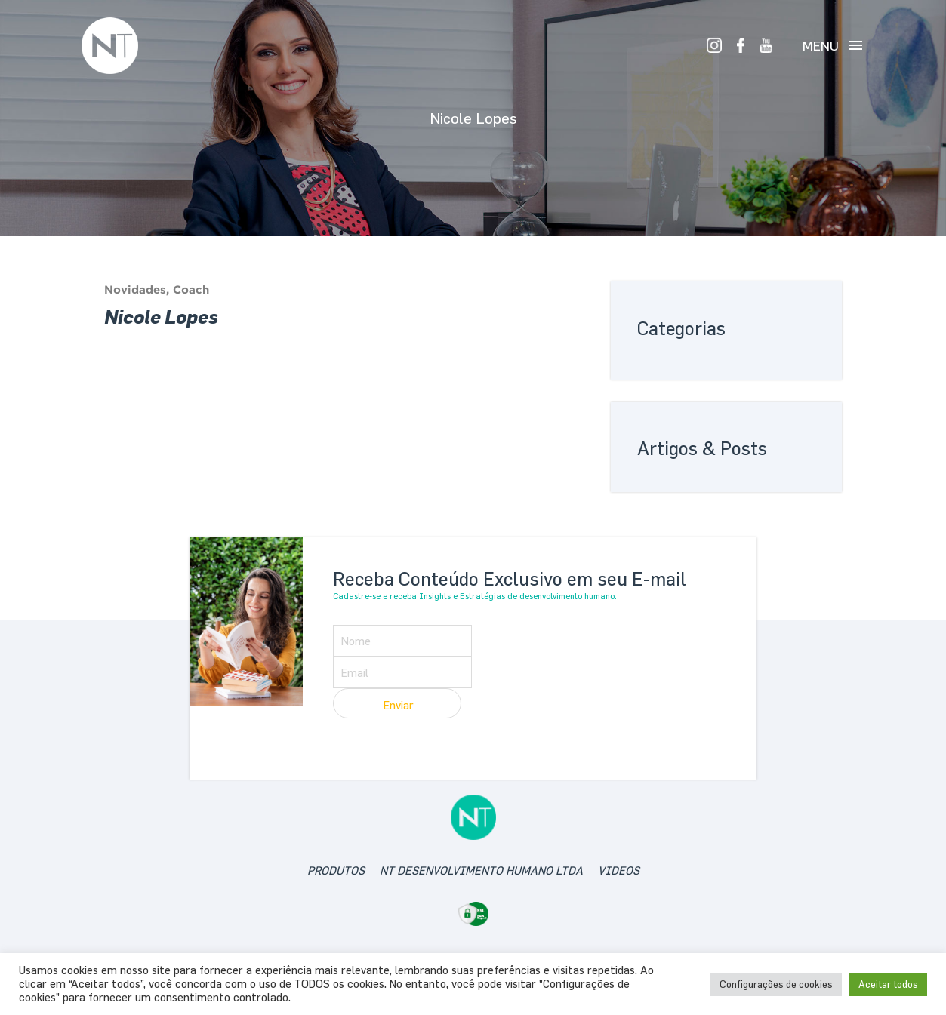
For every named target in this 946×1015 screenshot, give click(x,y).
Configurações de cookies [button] (776, 984)
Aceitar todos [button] (888, 984)
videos (618, 870)
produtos (336, 870)
